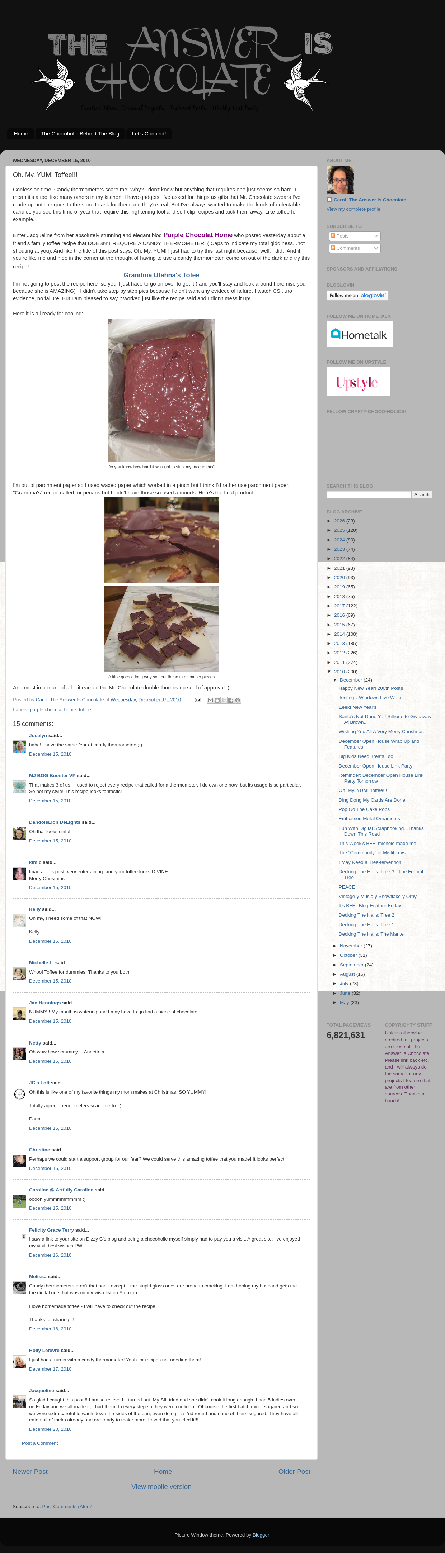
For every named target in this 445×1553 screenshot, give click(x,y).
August (348, 974)
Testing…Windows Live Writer (371, 697)
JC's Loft (39, 1082)
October (349, 955)
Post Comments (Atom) (67, 1506)
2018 (340, 596)
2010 (340, 671)
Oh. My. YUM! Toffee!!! (363, 790)
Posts (340, 236)
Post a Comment (40, 1443)
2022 (340, 558)
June (346, 993)
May (345, 1002)
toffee (85, 709)
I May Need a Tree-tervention (370, 862)
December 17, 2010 (50, 1369)
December (352, 680)
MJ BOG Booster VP (52, 775)
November (352, 945)
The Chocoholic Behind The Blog (80, 133)
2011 (340, 662)
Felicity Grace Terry (51, 1230)
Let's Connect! (149, 133)
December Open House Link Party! (376, 766)
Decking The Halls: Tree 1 (366, 924)
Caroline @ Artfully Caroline (61, 1190)
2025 (340, 530)
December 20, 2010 (50, 1429)
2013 (340, 643)
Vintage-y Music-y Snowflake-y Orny (378, 896)
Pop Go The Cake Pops (364, 809)
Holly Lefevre (44, 1350)
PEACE (347, 887)
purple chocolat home (53, 709)
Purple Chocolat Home (198, 235)
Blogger (261, 1535)
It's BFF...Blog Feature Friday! (371, 905)
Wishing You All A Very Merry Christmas (381, 731)
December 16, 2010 (50, 1255)
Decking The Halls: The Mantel (372, 934)
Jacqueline (41, 1390)
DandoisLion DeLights (54, 822)
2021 (340, 568)
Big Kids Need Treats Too (366, 756)
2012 (340, 652)
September (352, 964)
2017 (340, 605)
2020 (340, 577)
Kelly (35, 909)
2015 (340, 624)
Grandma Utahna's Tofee (162, 275)
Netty (35, 1043)
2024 (340, 540)
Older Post (294, 1471)
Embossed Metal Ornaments (369, 818)
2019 (340, 586)
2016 (340, 615)
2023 (340, 549)
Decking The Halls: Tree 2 (366, 915)
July (345, 983)
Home (21, 133)
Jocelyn (38, 735)
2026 (340, 521)
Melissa (38, 1276)
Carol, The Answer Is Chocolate (370, 199)
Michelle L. (41, 962)
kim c (35, 862)
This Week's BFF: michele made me (377, 843)
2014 (340, 634)
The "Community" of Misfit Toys (372, 852)
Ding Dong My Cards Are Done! (373, 800)
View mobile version (161, 1486)
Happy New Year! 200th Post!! (371, 688)
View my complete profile (353, 209)
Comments (345, 248)
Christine (39, 1149)
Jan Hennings (45, 1002)
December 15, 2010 (50, 754)
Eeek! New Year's (357, 707)
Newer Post (30, 1471)
